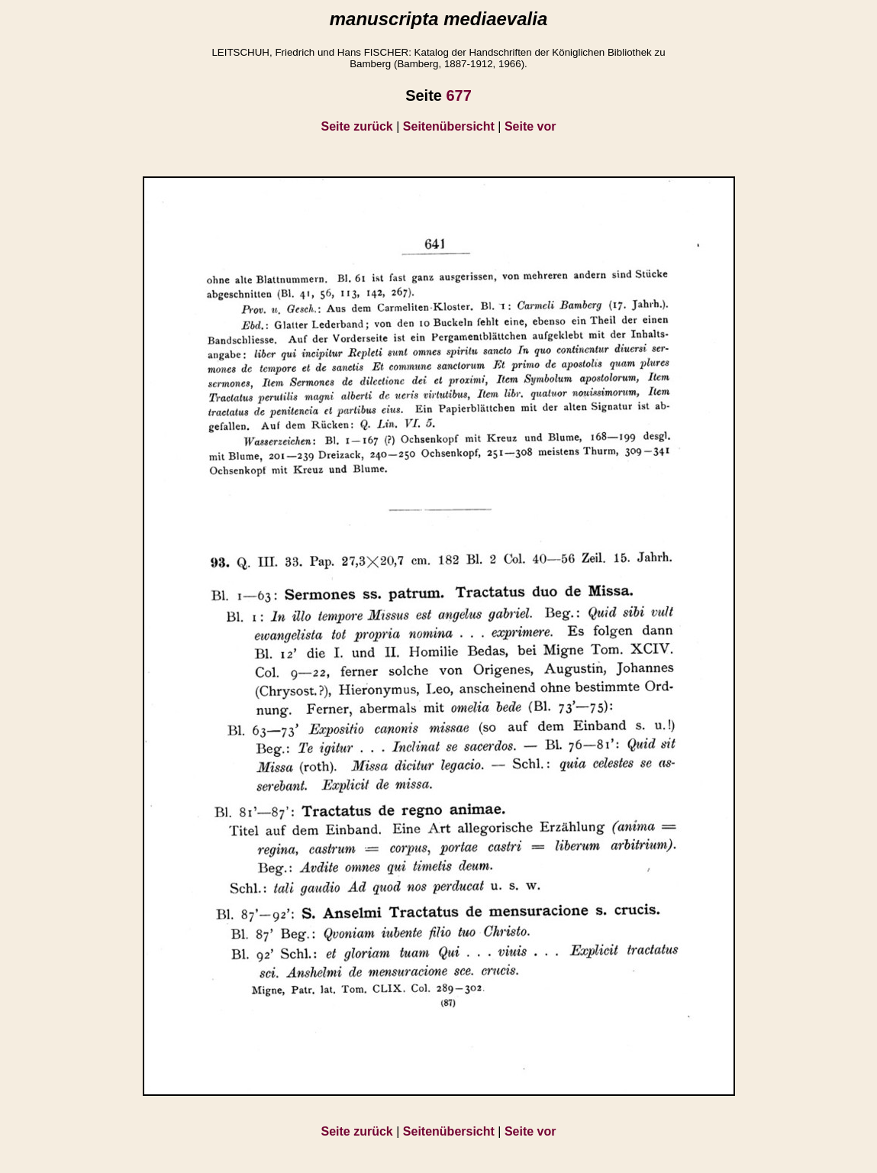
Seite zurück (357, 126)
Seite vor (530, 126)
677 (458, 95)
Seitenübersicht (449, 126)
